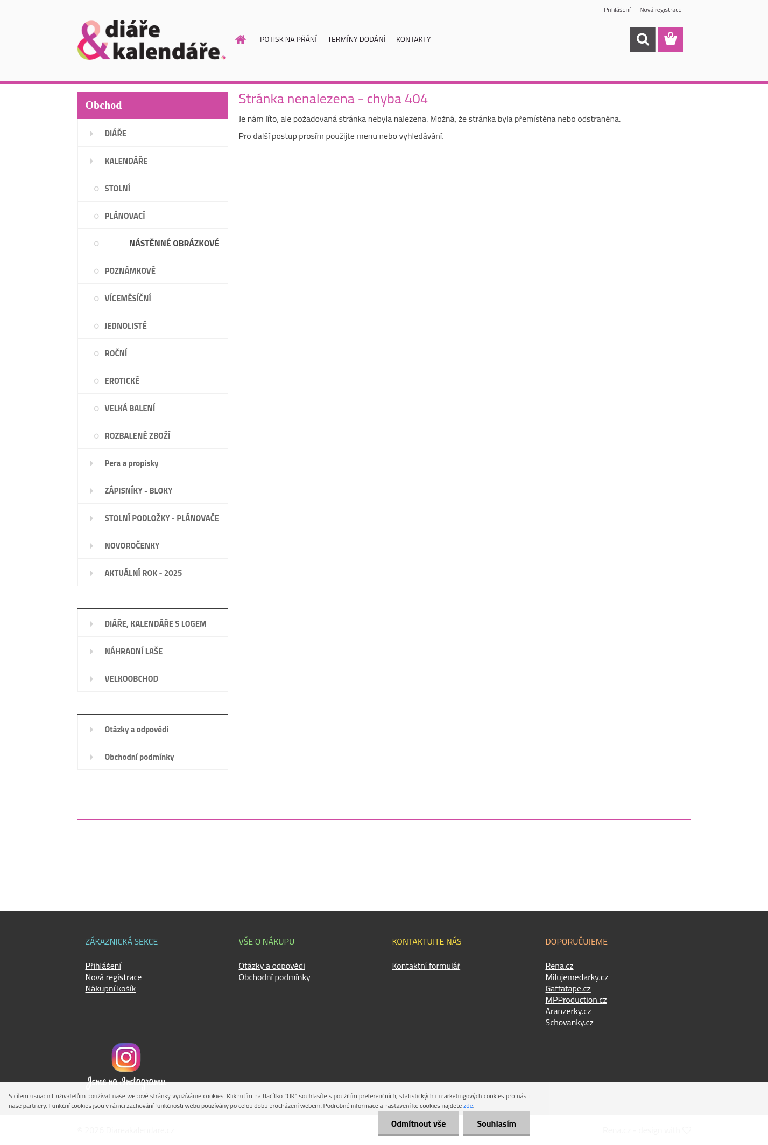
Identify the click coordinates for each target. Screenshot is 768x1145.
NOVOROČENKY (132, 545)
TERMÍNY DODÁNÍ (356, 39)
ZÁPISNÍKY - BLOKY (139, 490)
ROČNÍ (116, 353)
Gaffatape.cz (568, 988)
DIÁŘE (116, 133)
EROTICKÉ (122, 380)
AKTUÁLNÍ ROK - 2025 (143, 573)
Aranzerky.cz (568, 1010)
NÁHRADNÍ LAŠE (134, 651)
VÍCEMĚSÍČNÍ (128, 298)
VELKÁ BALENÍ (130, 408)
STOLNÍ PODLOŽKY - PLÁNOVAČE (162, 518)
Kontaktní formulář (426, 965)
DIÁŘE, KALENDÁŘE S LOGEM (156, 623)
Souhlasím (496, 1123)
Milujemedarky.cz (577, 976)
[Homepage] (234, 39)
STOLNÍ (118, 188)
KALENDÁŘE (126, 161)
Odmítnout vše (418, 1123)
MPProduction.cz (576, 999)
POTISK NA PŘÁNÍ (288, 39)
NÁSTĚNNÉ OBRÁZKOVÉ (174, 243)
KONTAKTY (413, 39)
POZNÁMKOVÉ (130, 271)
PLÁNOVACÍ (125, 216)
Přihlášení (617, 9)
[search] (642, 39)
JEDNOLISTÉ (126, 326)
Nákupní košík (111, 988)
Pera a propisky (132, 463)
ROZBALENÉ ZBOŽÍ (138, 435)
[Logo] (151, 40)
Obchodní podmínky (139, 757)
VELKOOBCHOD (132, 678)
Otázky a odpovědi (137, 729)
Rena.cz (560, 965)
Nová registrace (660, 9)
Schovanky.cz (570, 1022)
